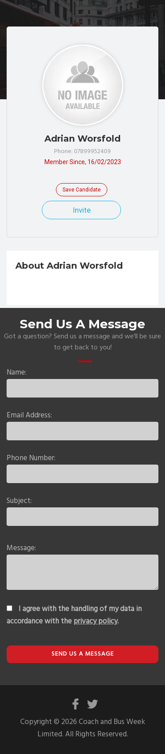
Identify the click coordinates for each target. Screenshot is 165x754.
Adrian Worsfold (82, 138)
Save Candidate (81, 190)
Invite (82, 210)
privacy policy (95, 621)
